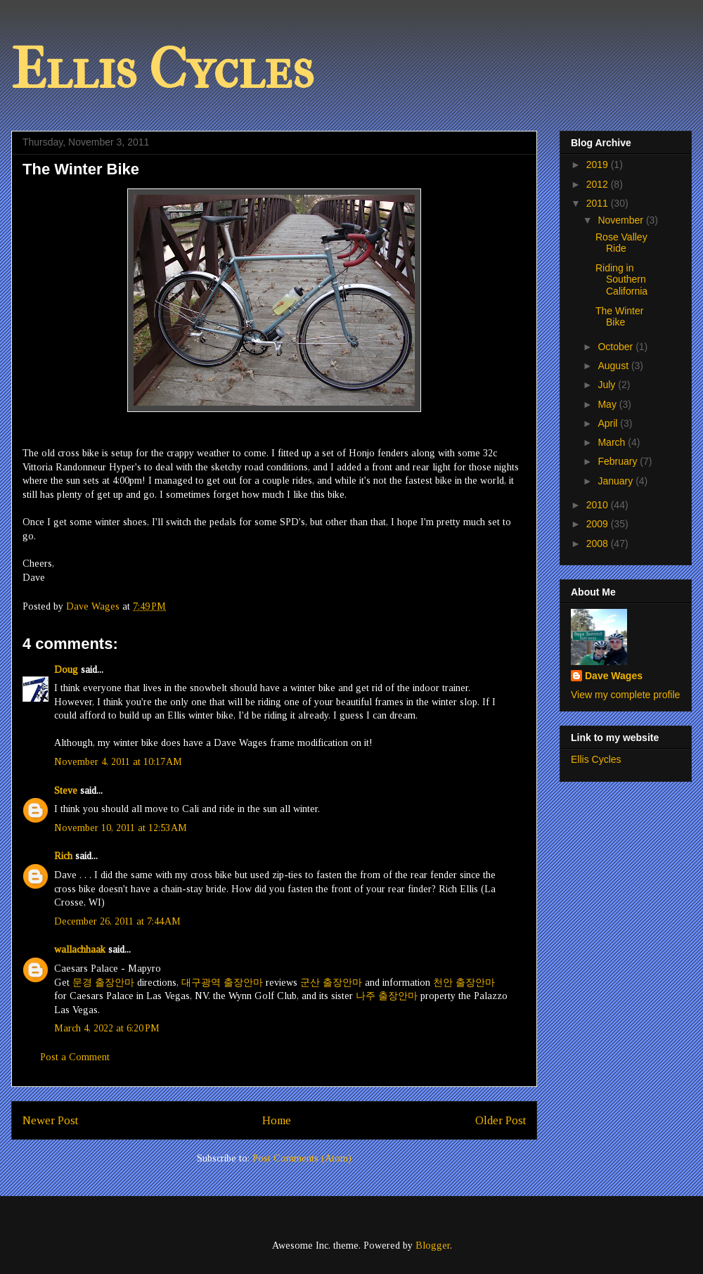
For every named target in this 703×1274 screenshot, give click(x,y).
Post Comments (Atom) (302, 1158)
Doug (66, 669)
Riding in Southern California (621, 279)
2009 (598, 523)
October (617, 346)
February (619, 461)
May (608, 404)
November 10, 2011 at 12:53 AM (120, 828)
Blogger (432, 1245)
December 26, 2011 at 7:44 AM (117, 921)
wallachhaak (79, 949)
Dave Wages (614, 675)
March (613, 442)
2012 (598, 184)
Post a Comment (75, 1057)
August (614, 365)
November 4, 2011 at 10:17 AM (118, 762)
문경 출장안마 (103, 982)
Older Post (500, 1120)
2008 (598, 543)
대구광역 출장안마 (222, 982)
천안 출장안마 (464, 982)
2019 (598, 164)
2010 (598, 504)
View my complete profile (625, 694)
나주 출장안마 (387, 996)
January (617, 481)
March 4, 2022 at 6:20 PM (107, 1028)
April (609, 423)
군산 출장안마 (331, 982)
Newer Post (50, 1120)
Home (276, 1120)
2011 (598, 203)
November (621, 220)
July (608, 384)
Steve (65, 790)
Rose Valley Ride (621, 243)
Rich (63, 856)
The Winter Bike (619, 316)
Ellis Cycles (162, 70)
